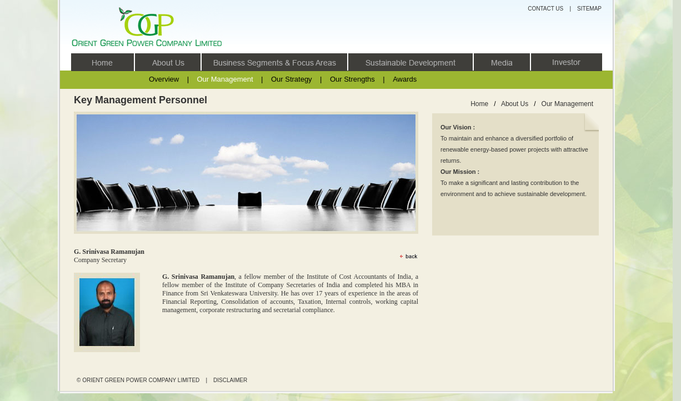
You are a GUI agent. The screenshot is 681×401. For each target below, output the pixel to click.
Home (479, 104)
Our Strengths (352, 79)
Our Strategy (291, 79)
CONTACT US (545, 9)
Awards (405, 79)
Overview (164, 79)
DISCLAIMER (230, 380)
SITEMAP (589, 9)
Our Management (225, 79)
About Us (514, 104)
